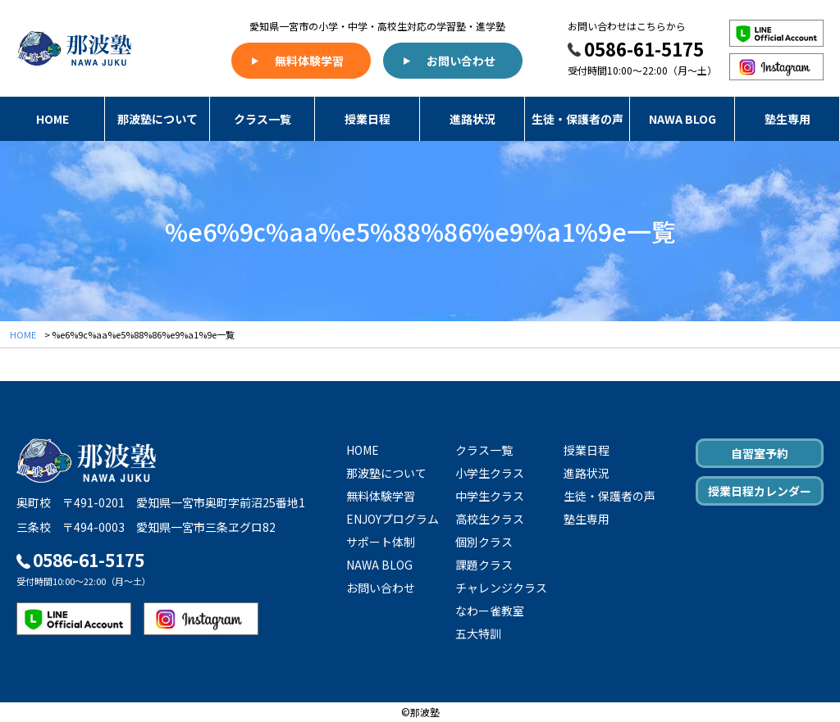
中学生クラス (489, 496)
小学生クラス (489, 473)
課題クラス (484, 564)
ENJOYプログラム (392, 519)
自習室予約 (759, 453)
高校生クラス (489, 519)
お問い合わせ (461, 60)
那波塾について (157, 119)
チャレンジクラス (501, 587)
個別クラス (484, 542)
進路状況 (472, 119)
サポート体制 (380, 542)
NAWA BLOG (682, 119)
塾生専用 (787, 119)
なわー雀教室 (489, 610)
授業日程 (367, 119)
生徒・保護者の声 (577, 119)
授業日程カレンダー (759, 491)
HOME (52, 119)
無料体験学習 (309, 60)
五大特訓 (478, 633)
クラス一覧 (262, 119)
